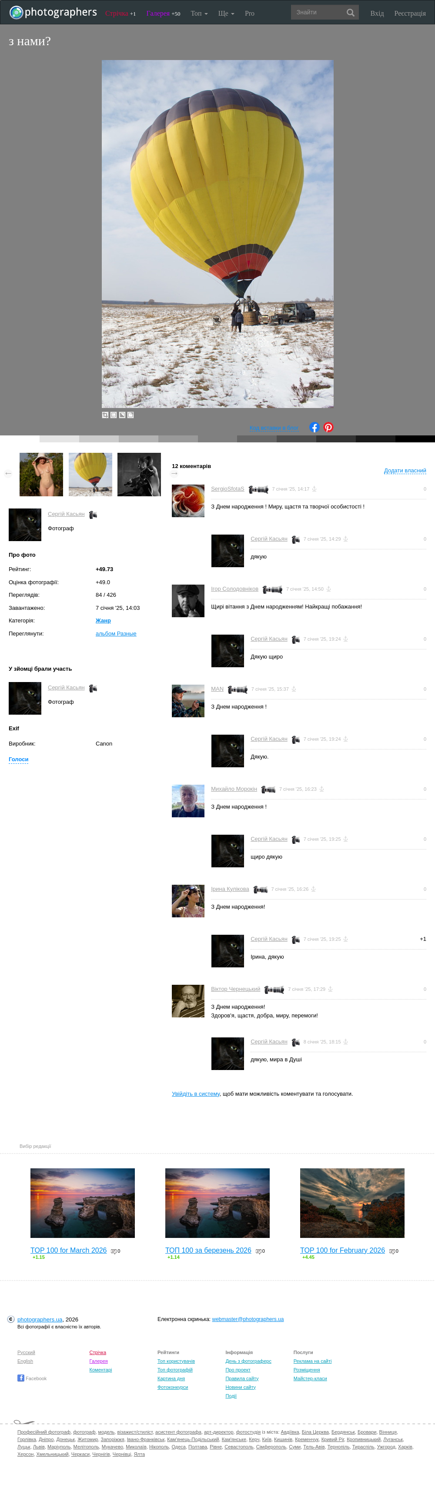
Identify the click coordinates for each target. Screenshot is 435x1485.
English (25, 1361)
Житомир (87, 1439)
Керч (254, 1439)
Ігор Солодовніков (234, 588)
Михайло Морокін (234, 789)
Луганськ (393, 1439)
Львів (39, 1446)
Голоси (18, 759)
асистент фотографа (178, 1432)
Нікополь (159, 1446)
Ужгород (386, 1446)
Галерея (164, 13)
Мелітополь (86, 1446)
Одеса (178, 1446)
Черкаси (80, 1454)
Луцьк (23, 1446)
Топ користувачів (176, 1361)
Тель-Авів (314, 1446)
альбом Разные (116, 633)
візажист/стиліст (134, 1432)
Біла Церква (315, 1432)
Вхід (377, 13)
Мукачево (112, 1446)
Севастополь (238, 1446)
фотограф (84, 1432)
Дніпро (46, 1439)
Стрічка (120, 13)
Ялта (139, 1454)
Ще (226, 13)
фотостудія (248, 1432)
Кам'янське (234, 1439)
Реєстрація (410, 13)
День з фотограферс (248, 1361)
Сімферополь (271, 1446)
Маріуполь (58, 1446)
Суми (295, 1446)
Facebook (32, 1378)
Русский (26, 1352)
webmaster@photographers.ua (248, 1319)
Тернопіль (339, 1446)
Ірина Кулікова (230, 889)
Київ (266, 1439)
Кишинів (283, 1439)
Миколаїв (136, 1446)
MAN (217, 689)
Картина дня (171, 1378)
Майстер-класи (310, 1378)
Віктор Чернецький (235, 989)
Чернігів (101, 1454)
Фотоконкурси (172, 1387)
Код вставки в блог (274, 428)
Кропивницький (364, 1439)
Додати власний (405, 470)
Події (231, 1395)
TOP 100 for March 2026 (68, 1250)
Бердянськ (343, 1432)
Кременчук (306, 1439)
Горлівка (26, 1439)
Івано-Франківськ (145, 1439)
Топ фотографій (175, 1369)
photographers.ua (39, 1319)
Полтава (197, 1446)
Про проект (237, 1369)
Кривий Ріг (332, 1439)
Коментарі (101, 1369)
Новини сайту (240, 1387)
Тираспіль (363, 1446)
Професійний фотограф (43, 1432)
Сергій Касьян (66, 514)
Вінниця (388, 1432)
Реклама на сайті (313, 1361)
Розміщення (307, 1369)
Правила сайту (241, 1378)
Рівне (216, 1446)
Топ (199, 13)
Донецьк (65, 1439)
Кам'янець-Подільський (193, 1439)
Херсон (25, 1454)
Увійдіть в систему (196, 1093)
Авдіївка (290, 1432)
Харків (405, 1446)
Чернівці (122, 1454)
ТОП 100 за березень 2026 (208, 1250)
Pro (249, 13)
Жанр (103, 620)
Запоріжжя (112, 1439)
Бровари (367, 1432)
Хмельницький (53, 1454)
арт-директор (219, 1432)
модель (106, 1432)
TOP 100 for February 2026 (342, 1250)
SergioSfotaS (227, 488)
